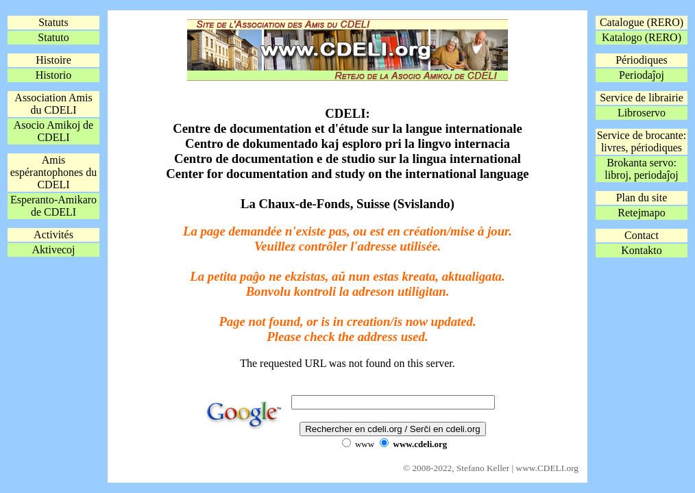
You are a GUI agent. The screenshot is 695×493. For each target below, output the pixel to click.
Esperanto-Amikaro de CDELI (53, 206)
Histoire (53, 60)
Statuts (53, 22)
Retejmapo (641, 212)
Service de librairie (641, 97)
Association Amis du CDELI (53, 104)
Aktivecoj (53, 249)
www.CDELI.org (547, 468)
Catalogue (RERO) (641, 22)
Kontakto (641, 250)
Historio (53, 75)
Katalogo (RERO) (641, 37)
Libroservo (642, 112)
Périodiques (641, 60)
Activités (53, 234)
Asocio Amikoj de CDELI (53, 131)
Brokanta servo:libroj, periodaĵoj (642, 169)
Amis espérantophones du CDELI (53, 172)
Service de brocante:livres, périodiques (642, 141)
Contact (641, 235)
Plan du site (642, 197)
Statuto (53, 37)
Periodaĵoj (641, 75)
